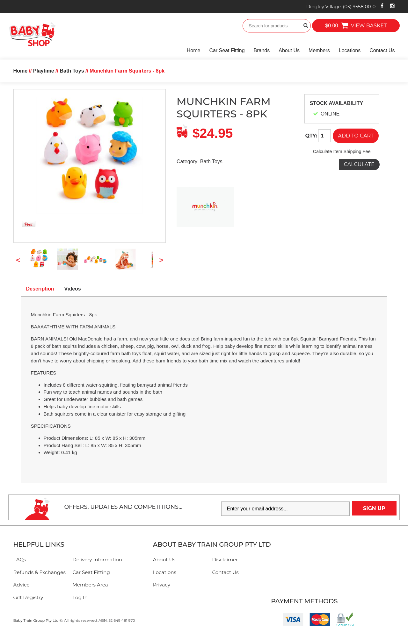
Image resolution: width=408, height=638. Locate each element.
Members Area (90, 585)
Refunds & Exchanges (39, 572)
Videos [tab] (72, 288)
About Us (289, 50)
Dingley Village (340, 7)
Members (319, 50)
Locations (350, 50)
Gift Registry (28, 597)
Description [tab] (40, 288)
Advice (21, 585)
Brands (262, 50)
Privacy (161, 585)
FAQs (19, 560)
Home (193, 50)
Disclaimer (225, 560)
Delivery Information (97, 560)
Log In (80, 597)
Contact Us (382, 50)
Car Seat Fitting (226, 50)
